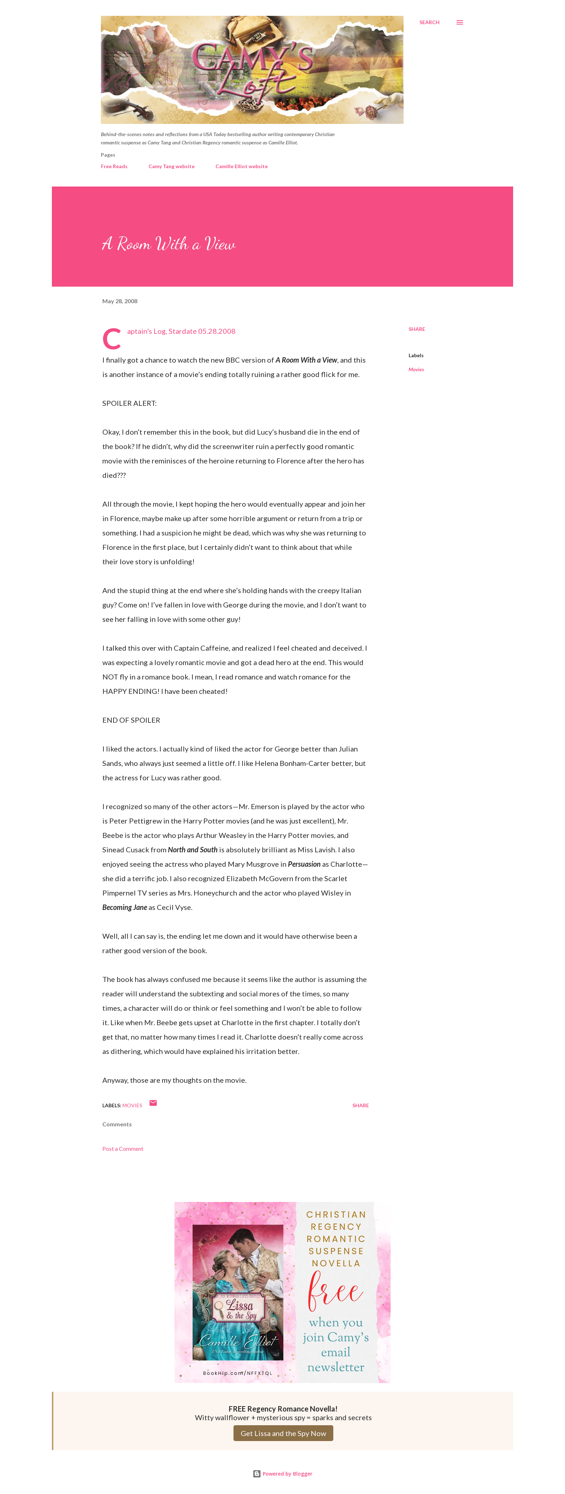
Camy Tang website (171, 166)
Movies (416, 369)
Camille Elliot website (241, 166)
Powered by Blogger (282, 1473)
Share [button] (417, 329)
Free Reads (114, 166)
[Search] (429, 22)
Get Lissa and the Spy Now (283, 1433)
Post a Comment (122, 1148)
